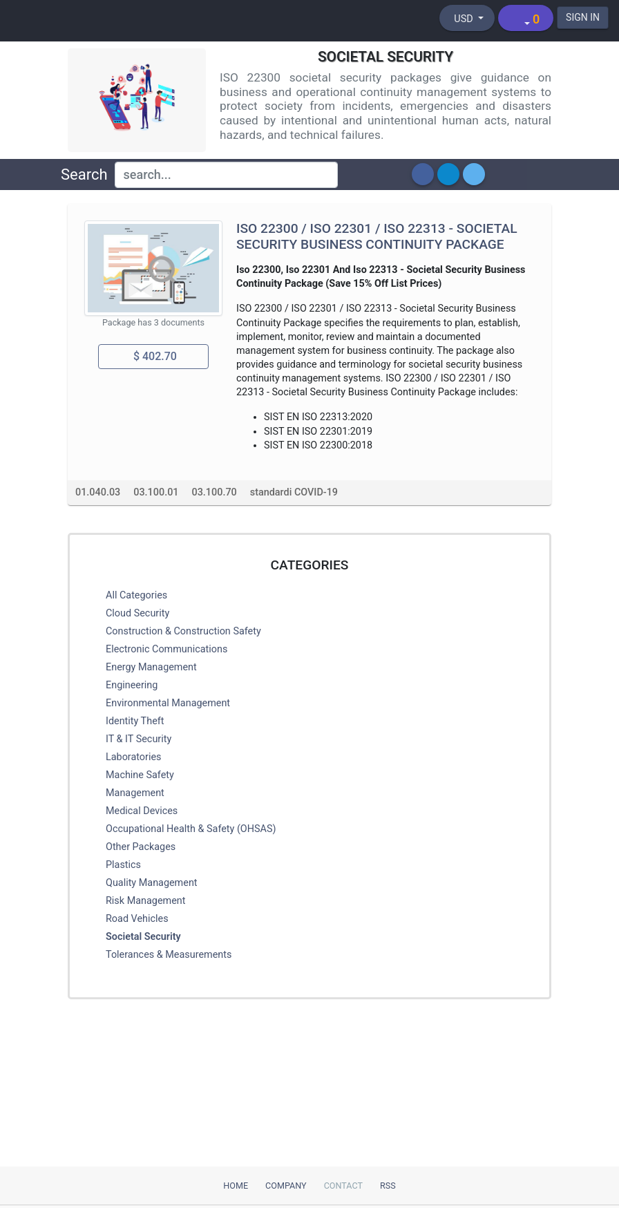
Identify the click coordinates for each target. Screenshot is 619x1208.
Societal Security (143, 937)
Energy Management (151, 667)
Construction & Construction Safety (183, 631)
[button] (423, 174)
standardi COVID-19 (294, 492)
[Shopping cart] (525, 18)
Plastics (123, 865)
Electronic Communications (166, 649)
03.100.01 (155, 492)
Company (286, 1185)
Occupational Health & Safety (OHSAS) (191, 829)
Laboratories (134, 757)
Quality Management (152, 883)
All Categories (136, 595)
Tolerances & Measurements (168, 955)
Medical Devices (142, 811)
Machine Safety (140, 775)
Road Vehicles (137, 919)
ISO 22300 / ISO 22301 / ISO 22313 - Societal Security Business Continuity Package (376, 236)
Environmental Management (168, 703)
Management (135, 793)
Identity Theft (135, 721)
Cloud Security (137, 613)
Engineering (132, 685)
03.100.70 (214, 492)
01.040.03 (97, 492)
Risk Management (145, 901)
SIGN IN (583, 17)
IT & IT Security (138, 739)
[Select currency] (467, 18)
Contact (343, 1185)
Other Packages (140, 847)
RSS (388, 1185)
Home (235, 1185)
